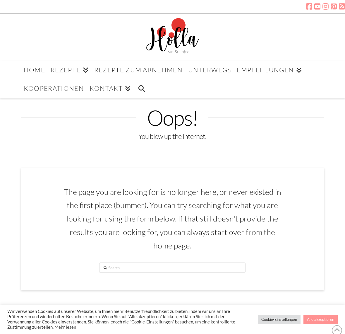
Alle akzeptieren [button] (320, 319)
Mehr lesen (65, 327)
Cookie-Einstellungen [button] (279, 319)
